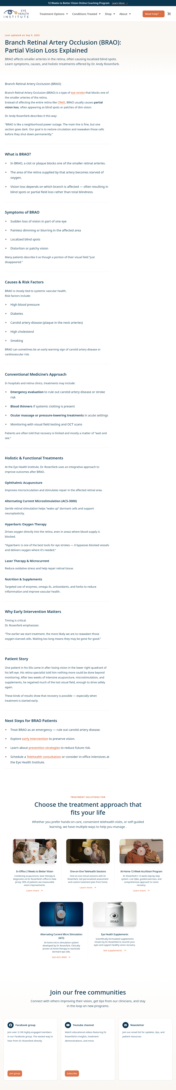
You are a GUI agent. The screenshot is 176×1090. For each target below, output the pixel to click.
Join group (14, 1073)
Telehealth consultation (44, 757)
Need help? (153, 14)
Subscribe (72, 1073)
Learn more (34, 890)
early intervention (35, 739)
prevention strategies (45, 748)
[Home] (16, 14)
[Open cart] (169, 14)
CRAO (61, 102)
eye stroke (78, 92)
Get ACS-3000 (61, 957)
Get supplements (114, 950)
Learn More (120, 3)
